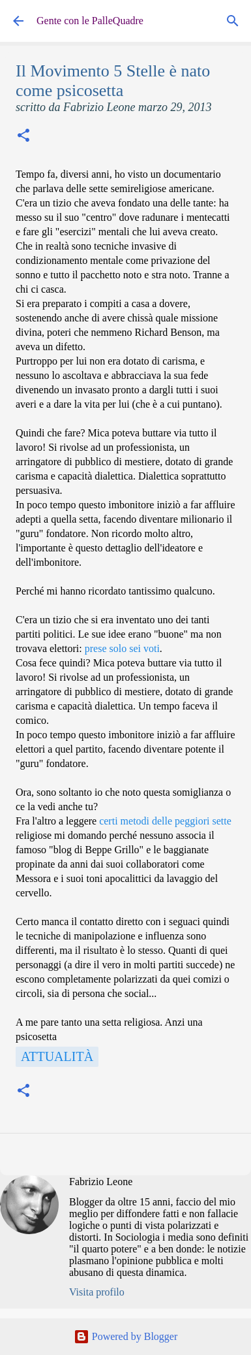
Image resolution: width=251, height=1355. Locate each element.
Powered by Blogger (126, 1336)
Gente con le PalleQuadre (90, 20)
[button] (23, 136)
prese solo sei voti (122, 648)
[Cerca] (233, 21)
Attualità (57, 1056)
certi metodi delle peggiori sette (165, 820)
